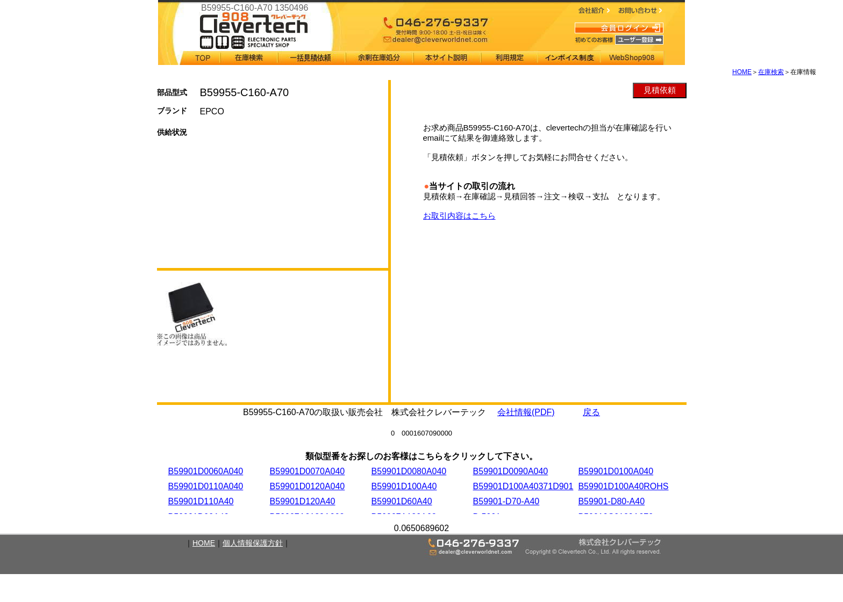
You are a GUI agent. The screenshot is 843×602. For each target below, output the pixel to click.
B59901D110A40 (201, 501)
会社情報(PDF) (526, 412)
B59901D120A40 (302, 501)
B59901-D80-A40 (611, 501)
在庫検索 (771, 72)
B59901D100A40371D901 (523, 486)
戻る (591, 412)
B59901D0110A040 (206, 486)
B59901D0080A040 (409, 471)
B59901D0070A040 (307, 471)
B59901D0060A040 (206, 471)
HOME (742, 72)
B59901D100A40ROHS (623, 486)
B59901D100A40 (404, 486)
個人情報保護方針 (253, 543)
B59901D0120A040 (307, 486)
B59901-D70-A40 (506, 501)
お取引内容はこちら (459, 215)
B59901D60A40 (402, 501)
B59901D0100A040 (615, 471)
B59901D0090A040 (510, 471)
